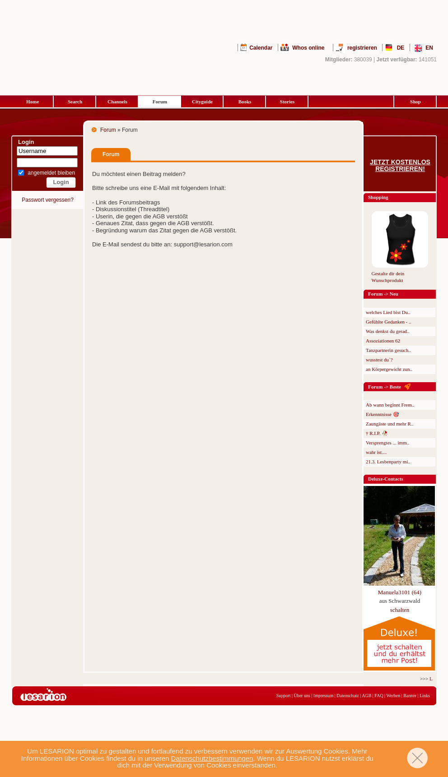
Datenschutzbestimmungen (212, 758)
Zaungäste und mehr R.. (389, 423)
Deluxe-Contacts (385, 478)
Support (283, 695)
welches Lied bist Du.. (388, 312)
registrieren (362, 48)
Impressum (323, 695)
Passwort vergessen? (48, 200)
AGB (366, 695)
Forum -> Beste (384, 386)
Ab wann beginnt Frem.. (390, 404)
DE (401, 48)
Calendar (260, 48)
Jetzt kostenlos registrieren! (400, 165)
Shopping (378, 197)
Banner (409, 695)
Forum (160, 101)
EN (429, 48)
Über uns (302, 695)
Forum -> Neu (383, 293)
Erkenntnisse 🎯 (382, 414)
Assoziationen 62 (383, 340)
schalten (400, 609)
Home (32, 101)
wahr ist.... (376, 452)
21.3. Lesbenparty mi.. (388, 461)
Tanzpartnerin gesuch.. (388, 350)
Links (425, 695)
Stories (287, 101)
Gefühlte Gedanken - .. (388, 321)
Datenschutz (347, 695)
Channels (117, 101)
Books (245, 101)
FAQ (378, 695)
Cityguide (202, 101)
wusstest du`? (379, 359)
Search (75, 101)
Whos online (308, 48)
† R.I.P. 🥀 (377, 433)
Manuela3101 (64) (399, 592)
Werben (393, 695)
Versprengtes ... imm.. (387, 442)
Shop (415, 101)
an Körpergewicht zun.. (389, 369)
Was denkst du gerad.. (388, 331)
